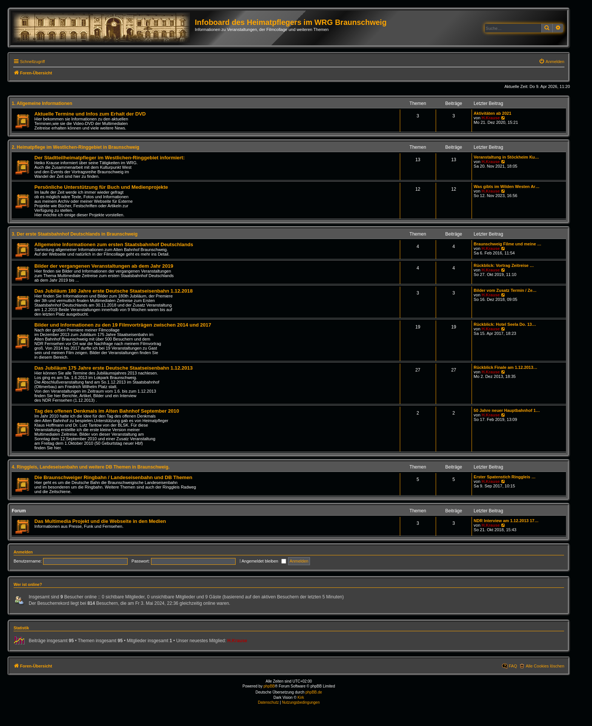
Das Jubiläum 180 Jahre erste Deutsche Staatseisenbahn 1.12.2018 (113, 291)
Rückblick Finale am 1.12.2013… (506, 367)
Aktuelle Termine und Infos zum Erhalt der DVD (90, 114)
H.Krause (490, 118)
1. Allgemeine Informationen (42, 103)
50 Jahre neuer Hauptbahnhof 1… (507, 410)
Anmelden (23, 552)
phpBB (269, 686)
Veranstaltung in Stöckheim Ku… (506, 157)
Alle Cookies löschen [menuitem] (545, 666)
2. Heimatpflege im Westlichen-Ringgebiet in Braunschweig (75, 147)
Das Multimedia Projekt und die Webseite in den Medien (100, 521)
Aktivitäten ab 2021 (493, 113)
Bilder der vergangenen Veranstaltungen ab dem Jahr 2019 (103, 266)
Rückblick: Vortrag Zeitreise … (504, 265)
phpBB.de (313, 692)
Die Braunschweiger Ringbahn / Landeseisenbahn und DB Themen (113, 477)
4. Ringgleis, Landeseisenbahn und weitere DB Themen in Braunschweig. (91, 467)
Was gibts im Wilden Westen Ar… (507, 186)
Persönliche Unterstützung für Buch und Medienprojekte (101, 187)
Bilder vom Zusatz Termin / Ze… (505, 290)
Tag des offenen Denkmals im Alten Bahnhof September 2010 (106, 411)
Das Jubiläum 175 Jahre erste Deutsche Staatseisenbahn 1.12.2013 (113, 368)
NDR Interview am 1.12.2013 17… (506, 520)
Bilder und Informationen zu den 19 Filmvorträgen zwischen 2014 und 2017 (122, 325)
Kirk (301, 697)
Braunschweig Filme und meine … (507, 244)
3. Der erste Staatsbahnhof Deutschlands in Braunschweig (74, 234)
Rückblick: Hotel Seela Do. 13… (505, 324)
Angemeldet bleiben (264, 561)
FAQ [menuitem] (513, 666)
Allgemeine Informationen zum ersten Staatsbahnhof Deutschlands (113, 244)
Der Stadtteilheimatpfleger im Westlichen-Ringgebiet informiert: (109, 157)
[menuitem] (551, 61)
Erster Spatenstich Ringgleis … (505, 477)
